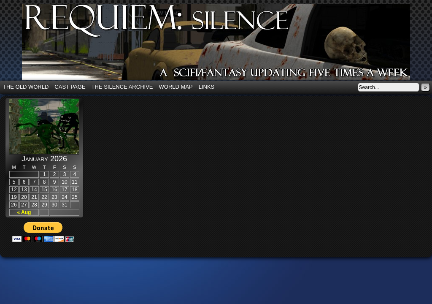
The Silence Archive (122, 87)
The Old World (26, 87)
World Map (176, 87)
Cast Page (69, 87)
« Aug (24, 212)
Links (207, 87)
